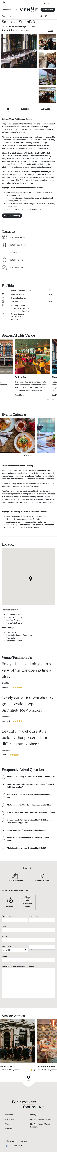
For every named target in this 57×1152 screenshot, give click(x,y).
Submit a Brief (48, 10)
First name (15, 918)
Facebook (9, 1115)
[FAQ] (28, 776)
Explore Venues (8, 10)
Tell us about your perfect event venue (28, 981)
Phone (28, 938)
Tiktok (8, 1124)
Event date (15, 948)
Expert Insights (8, 16)
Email (28, 928)
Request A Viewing (12, 216)
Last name (42, 918)
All (8, 109)
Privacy (33, 1115)
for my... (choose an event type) (15, 890)
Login (44, 16)
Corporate (45, 109)
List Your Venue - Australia (41, 1119)
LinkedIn (8, 1129)
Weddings (25, 109)
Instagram (9, 1119)
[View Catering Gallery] (17, 435)
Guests (28, 958)
